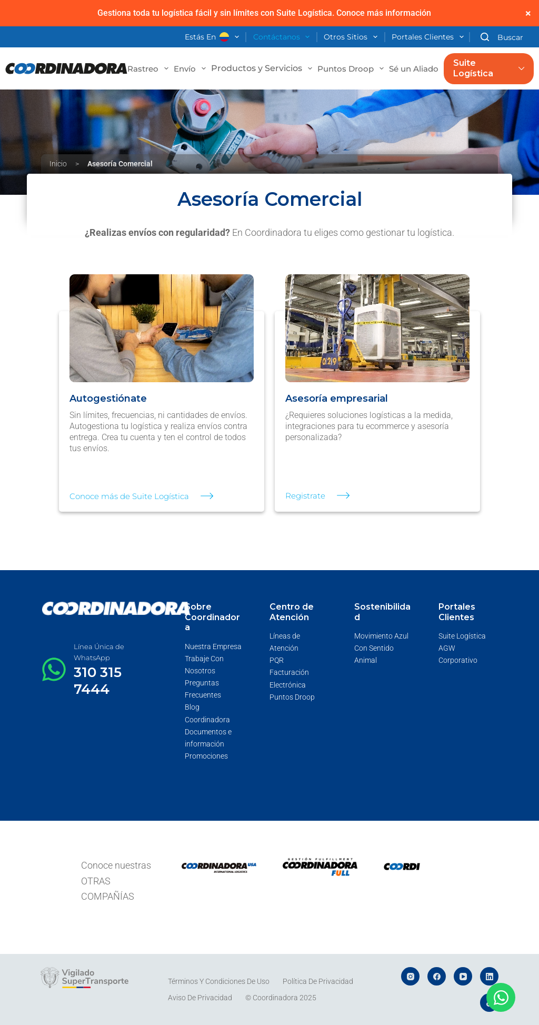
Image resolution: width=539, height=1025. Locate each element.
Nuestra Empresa (213, 646)
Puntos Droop (351, 68)
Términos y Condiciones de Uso (219, 981)
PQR (277, 660)
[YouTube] (463, 976)
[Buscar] (502, 37)
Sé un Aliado (420, 68)
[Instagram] (410, 976)
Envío (191, 68)
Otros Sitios (353, 37)
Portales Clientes (430, 37)
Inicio (58, 164)
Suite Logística (488, 68)
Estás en (214, 37)
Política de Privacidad (318, 981)
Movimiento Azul (381, 636)
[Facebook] (436, 976)
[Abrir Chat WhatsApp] (500, 997)
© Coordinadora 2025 (280, 997)
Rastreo (149, 68)
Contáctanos (283, 37)
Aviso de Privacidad (200, 997)
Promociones (206, 756)
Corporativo (457, 660)
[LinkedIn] (489, 976)
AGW (446, 648)
